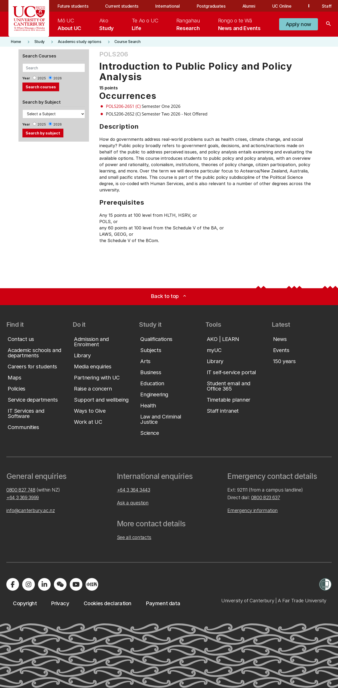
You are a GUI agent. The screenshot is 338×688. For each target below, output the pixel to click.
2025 (41, 78)
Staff (327, 6)
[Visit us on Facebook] (12, 584)
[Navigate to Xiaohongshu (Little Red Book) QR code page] (92, 584)
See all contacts (134, 537)
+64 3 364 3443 (133, 490)
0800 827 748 (20, 490)
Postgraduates (211, 6)
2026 (57, 78)
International (167, 6)
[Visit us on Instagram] (28, 584)
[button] (298, 24)
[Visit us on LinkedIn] (44, 584)
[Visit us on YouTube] (76, 584)
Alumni (248, 6)
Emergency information (252, 510)
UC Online (282, 6)
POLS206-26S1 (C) (123, 106)
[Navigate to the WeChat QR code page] (60, 584)
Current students (121, 6)
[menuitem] (69, 24)
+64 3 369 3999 (22, 497)
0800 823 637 (265, 497)
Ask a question (133, 503)
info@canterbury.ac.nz (30, 510)
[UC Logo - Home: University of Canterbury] (28, 18)
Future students (73, 6)
